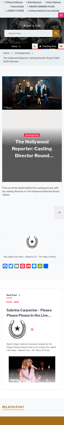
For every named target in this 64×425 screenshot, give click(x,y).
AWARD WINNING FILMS (42, 6)
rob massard (34, 2)
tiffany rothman (14, 2)
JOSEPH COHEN (15, 10)
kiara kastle (17, 6)
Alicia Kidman (54, 2)
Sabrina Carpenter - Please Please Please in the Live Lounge (29, 315)
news (16, 302)
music (9, 302)
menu (16, 46)
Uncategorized (32, 135)
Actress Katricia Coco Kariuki (44, 10)
